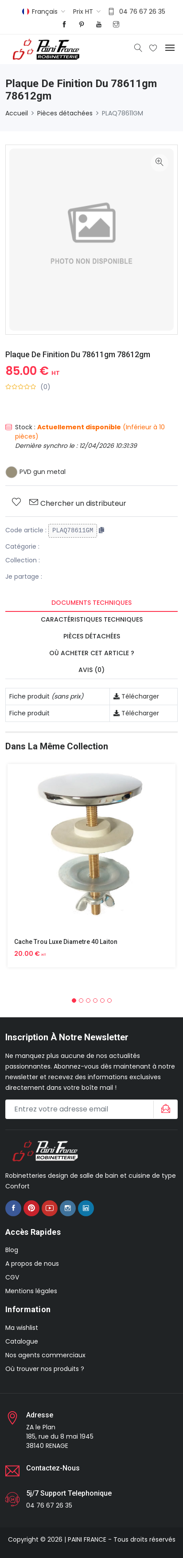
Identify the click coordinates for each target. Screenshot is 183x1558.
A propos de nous (32, 1263)
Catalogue (21, 1341)
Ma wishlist (21, 1327)
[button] (74, 1000)
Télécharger (136, 696)
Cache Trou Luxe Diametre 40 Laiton (65, 941)
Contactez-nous (53, 1468)
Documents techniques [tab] (91, 602)
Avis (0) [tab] (91, 669)
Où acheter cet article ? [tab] (91, 653)
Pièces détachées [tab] (91, 636)
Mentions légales (31, 1291)
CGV (12, 1277)
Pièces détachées (65, 113)
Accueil (16, 113)
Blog (11, 1249)
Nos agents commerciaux (45, 1355)
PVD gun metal (35, 471)
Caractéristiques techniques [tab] (92, 619)
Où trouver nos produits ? (44, 1368)
